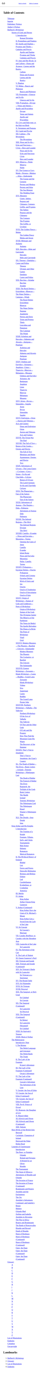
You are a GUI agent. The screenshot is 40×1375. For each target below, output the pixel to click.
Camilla (23, 547)
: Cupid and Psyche (24, 131)
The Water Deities (26, 308)
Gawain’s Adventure (27, 1082)
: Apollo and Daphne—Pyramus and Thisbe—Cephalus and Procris (25, 47)
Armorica (23, 891)
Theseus (23, 266)
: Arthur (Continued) (24, 908)
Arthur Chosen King (27, 902)
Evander (23, 550)
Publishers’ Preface (14, 24)
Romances (24, 851)
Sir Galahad (24, 998)
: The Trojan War (25, 438)
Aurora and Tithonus (27, 432)
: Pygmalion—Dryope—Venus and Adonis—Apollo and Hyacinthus (25, 106)
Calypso (23, 488)
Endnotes (10, 1341)
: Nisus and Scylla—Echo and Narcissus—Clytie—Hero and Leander (26, 145)
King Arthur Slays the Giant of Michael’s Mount (28, 913)
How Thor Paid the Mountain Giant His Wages (27, 739)
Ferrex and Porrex (26, 868)
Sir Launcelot (25, 947)
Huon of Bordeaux (23, 1234)
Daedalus (23, 275)
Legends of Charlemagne (21, 1147)
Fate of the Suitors (27, 500)
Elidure (22, 877)
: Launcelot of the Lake (26, 944)
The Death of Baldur (27, 778)
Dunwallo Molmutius (28, 871)
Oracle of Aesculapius (28, 592)
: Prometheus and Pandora (26, 41)
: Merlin (20, 893)
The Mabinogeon (18, 1040)
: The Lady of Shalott (24, 955)
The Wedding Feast (27, 193)
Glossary (10, 1262)
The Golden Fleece (27, 235)
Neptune (23, 311)
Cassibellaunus (25, 882)
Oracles (23, 587)
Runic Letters (25, 792)
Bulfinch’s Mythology (15, 30)
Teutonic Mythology (27, 801)
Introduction (20, 1149)
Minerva (23, 165)
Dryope (22, 111)
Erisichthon (24, 303)
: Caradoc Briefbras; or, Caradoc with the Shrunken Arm (26, 938)
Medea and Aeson (26, 238)
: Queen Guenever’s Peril (26, 958)
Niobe (22, 168)
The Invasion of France (24, 1180)
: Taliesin (21, 1127)
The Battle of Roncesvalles (26, 1225)
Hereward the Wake (23, 1141)
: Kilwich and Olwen (24, 1119)
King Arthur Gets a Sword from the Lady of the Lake (28, 921)
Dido (22, 514)
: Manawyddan (22, 1116)
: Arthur (19, 896)
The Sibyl (23, 531)
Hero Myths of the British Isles (23, 1130)
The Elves (23, 784)
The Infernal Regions (28, 525)
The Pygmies (25, 221)
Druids (22, 820)
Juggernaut (24, 691)
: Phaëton (20, 83)
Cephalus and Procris (28, 58)
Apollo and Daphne (27, 52)
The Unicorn (24, 663)
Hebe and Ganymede (27, 258)
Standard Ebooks (3, 3)
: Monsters (21, 196)
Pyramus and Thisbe (27, 55)
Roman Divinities (26, 38)
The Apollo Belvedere (28, 626)
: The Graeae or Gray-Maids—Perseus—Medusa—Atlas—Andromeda (26, 173)
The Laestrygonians (27, 483)
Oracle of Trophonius (28, 590)
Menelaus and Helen (27, 455)
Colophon (11, 1344)
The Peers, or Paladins (24, 1152)
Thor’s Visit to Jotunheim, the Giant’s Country (28, 758)
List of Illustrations (14, 1338)
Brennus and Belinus (27, 874)
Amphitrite (24, 314)
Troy (21, 463)
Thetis (22, 322)
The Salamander (26, 666)
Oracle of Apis (25, 595)
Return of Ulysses (26, 480)
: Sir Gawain (21, 927)
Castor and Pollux (26, 277)
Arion (22, 407)
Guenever (23, 905)
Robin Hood (20, 1144)
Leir (21, 865)
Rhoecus (23, 305)
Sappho (22, 415)
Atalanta (23, 246)
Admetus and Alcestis (28, 353)
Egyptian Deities (26, 578)
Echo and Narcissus (27, 154)
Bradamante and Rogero (25, 1189)
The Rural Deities (26, 300)
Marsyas (23, 393)
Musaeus (23, 398)
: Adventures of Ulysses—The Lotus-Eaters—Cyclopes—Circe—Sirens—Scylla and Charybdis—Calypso (26, 471)
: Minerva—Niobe (24, 162)
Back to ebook (22, 3)
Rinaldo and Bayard (23, 1228)
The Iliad (23, 441)
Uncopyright (12, 1346)
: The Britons (21, 1045)
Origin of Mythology (27, 609)
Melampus (24, 395)
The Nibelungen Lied (28, 803)
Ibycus (22, 410)
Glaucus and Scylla (27, 100)
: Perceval (22, 989)
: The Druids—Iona (24, 817)
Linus (22, 387)
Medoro (19, 1209)
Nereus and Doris (26, 317)
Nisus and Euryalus (27, 556)
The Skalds (24, 795)
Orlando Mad (21, 1211)
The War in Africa (22, 1220)
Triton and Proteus (27, 320)
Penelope (23, 359)
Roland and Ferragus (27, 1158)
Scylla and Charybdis (28, 486)
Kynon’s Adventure (27, 1065)
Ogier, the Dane (21, 1248)
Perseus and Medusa (27, 184)
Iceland (22, 798)
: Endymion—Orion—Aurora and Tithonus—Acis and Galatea (25, 421)
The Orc (19, 1197)
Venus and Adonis (26, 114)
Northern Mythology (27, 713)
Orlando (23, 1155)
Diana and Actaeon (27, 75)
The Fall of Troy (26, 452)
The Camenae (25, 331)
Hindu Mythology (26, 682)
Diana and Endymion (28, 426)
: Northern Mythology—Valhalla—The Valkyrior (26, 708)
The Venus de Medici (28, 623)
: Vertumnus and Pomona (26, 128)
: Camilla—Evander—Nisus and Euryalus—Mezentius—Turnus (26, 536)
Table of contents (33, 3)
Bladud (22, 863)
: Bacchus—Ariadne (25, 280)
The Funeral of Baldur (28, 781)
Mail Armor (24, 846)
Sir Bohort (24, 1020)
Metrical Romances (27, 854)
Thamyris (23, 390)
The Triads (24, 1057)
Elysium (23, 528)
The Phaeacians (25, 497)
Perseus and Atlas (26, 187)
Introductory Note (22, 1043)
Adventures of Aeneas (28, 511)
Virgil (22, 637)
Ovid (22, 640)
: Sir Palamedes (23, 983)
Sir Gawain (24, 1000)
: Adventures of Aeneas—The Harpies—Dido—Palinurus (25, 505)
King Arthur (24, 899)
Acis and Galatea (26, 435)
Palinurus (23, 516)
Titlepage (10, 19)
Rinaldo (23, 1166)
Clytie (22, 156)
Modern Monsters (26, 652)
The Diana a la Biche (28, 629)
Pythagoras (24, 573)
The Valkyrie (24, 722)
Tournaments (25, 843)
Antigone (23, 356)
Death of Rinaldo (22, 1231)
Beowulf (19, 1133)
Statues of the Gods (27, 612)
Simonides (24, 412)
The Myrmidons (26, 139)
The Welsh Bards (26, 1054)
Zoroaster (23, 680)
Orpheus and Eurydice (28, 376)
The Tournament (22, 1169)
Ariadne (23, 286)
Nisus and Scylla (26, 151)
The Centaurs (25, 218)
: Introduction (21, 35)
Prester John (24, 702)
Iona (21, 823)
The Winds (24, 334)
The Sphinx (24, 210)
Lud (21, 879)
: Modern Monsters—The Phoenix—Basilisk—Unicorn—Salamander (26, 646)
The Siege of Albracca (24, 1172)
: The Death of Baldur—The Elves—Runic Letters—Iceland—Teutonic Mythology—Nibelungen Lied (26, 769)
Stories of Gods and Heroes (22, 33)
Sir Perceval (24, 1012)
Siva (21, 688)
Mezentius (24, 559)
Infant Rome (24, 553)
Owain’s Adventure (27, 1074)
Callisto (23, 72)
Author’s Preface (13, 27)
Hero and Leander (26, 159)
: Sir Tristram (23, 986)
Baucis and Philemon (28, 92)
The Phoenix (24, 654)
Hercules (23, 255)
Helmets (23, 848)
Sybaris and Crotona (27, 576)
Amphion (23, 384)
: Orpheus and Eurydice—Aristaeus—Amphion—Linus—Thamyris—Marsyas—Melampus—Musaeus (24, 367)
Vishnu (22, 685)
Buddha (23, 697)
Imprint (10, 21)
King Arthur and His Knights (22, 826)
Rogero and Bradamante (25, 1223)
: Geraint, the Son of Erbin (26, 1090)
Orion (22, 429)
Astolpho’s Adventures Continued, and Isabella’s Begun (25, 1203)
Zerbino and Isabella (23, 1214)
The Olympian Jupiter (28, 615)
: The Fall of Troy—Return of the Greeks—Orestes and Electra (26, 446)
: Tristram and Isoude (25, 961)
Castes (22, 694)
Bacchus (23, 283)
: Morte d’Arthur (24, 1037)
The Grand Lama (26, 699)
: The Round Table (24, 981)
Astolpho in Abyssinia (24, 1217)
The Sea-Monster (26, 190)
